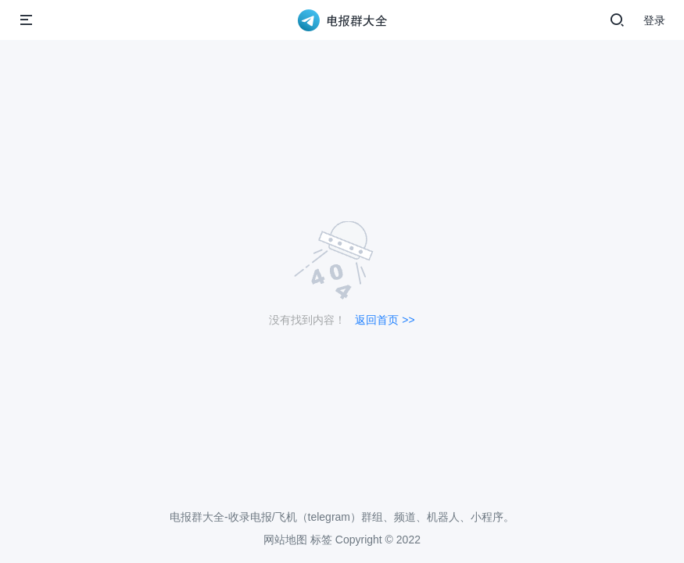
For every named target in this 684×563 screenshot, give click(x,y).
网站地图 (285, 539)
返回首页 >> (384, 320)
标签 (321, 539)
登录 (654, 20)
